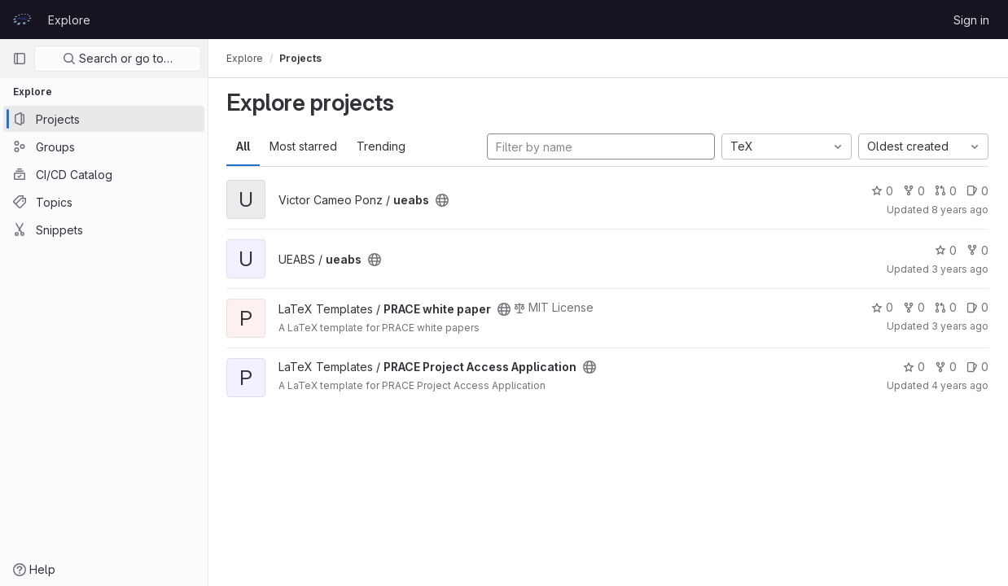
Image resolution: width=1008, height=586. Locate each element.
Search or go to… (118, 58)
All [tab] (245, 146)
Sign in (971, 20)
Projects (302, 58)
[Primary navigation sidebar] (20, 59)
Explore (69, 20)
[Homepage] (22, 20)
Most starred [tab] (305, 146)
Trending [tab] (382, 146)
